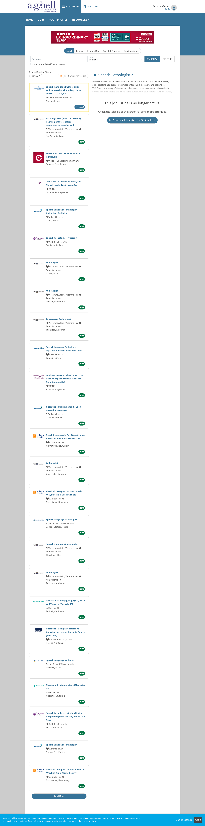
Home (29, 19)
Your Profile (58, 19)
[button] (167, 59)
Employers (91, 6)
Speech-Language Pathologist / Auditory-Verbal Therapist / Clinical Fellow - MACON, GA (64, 90)
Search (69, 50)
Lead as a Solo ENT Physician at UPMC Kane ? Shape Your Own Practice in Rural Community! (65, 378)
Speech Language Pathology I (61, 519)
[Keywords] (58, 59)
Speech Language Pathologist (61, 744)
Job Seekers (70, 6)
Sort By (35, 76)
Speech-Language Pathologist (62, 544)
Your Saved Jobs (131, 50)
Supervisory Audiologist (58, 318)
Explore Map (93, 50)
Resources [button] (79, 19)
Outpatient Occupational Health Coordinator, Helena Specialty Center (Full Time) (65, 632)
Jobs (41, 19)
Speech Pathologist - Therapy (61, 237)
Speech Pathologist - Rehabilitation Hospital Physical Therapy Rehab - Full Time (66, 716)
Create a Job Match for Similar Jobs (132, 120)
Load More (59, 796)
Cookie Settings (184, 820)
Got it (198, 820)
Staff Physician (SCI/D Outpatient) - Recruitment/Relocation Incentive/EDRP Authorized (64, 122)
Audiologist (52, 262)
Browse (79, 50)
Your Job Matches (111, 50)
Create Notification (77, 76)
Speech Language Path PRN (60, 660)
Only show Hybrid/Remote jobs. (49, 63)
